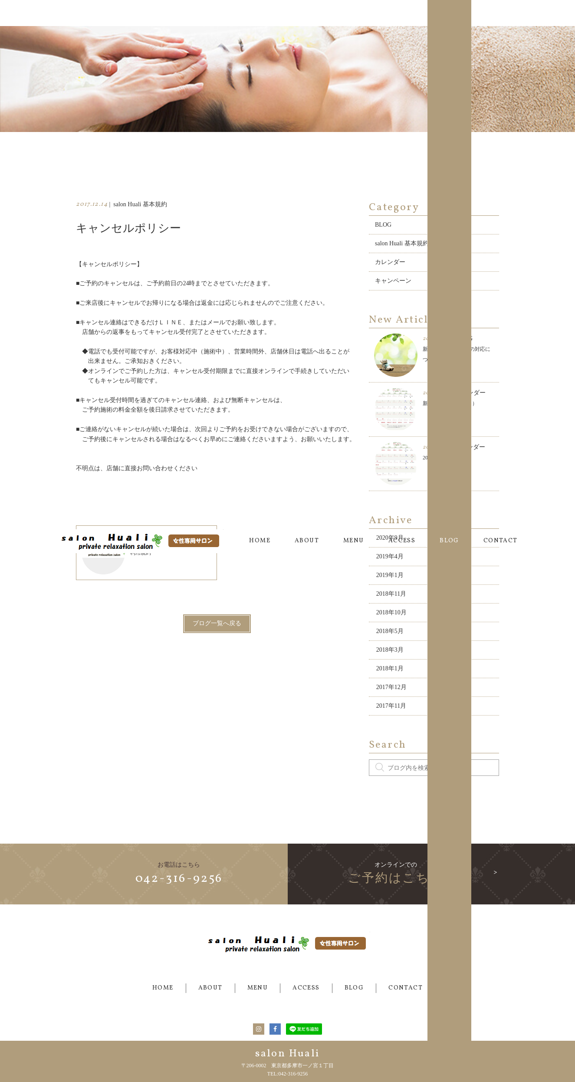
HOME (259, 13)
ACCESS (401, 13)
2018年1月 (390, 653)
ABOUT (307, 13)
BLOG (449, 13)
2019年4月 (390, 541)
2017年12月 (391, 671)
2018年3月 (390, 634)
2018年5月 (390, 615)
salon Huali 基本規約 (402, 227)
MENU (353, 13)
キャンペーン (393, 265)
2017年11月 (391, 690)
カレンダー (390, 246)
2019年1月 (390, 559)
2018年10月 (391, 597)
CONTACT (500, 13)
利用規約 (116, 537)
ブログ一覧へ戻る (217, 608)
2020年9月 (390, 522)
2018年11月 (391, 578)
